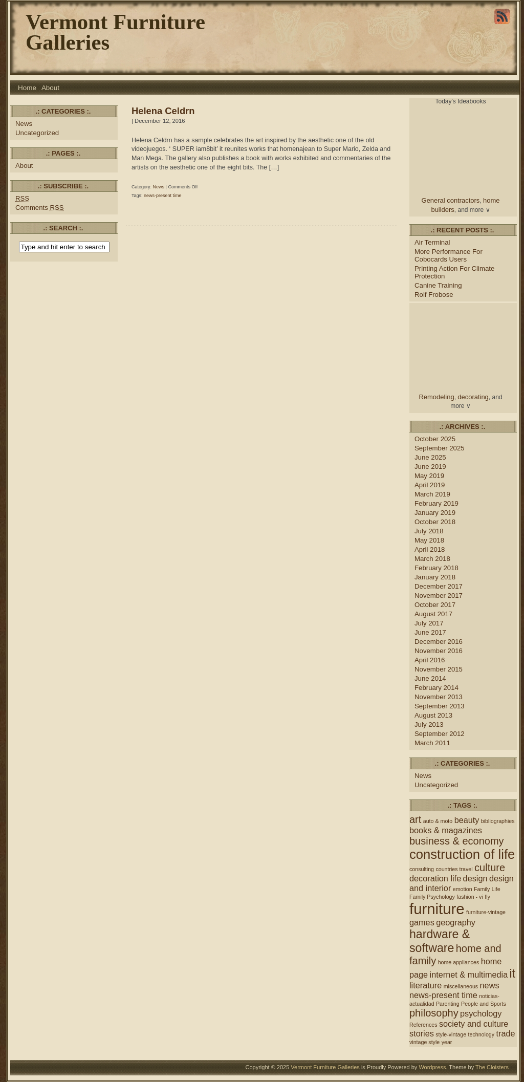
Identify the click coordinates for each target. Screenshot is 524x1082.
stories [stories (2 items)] (421, 1033)
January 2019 (434, 512)
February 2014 (436, 687)
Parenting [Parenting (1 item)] (448, 1004)
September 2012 (439, 734)
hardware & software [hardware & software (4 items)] (439, 941)
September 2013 (439, 706)
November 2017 (438, 595)
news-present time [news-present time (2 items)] (443, 995)
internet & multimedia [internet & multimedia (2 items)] (469, 974)
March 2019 (432, 494)
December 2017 (438, 586)
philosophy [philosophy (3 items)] (433, 1013)
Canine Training (438, 285)
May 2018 (429, 540)
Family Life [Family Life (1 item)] (487, 889)
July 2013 (429, 724)
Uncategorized (37, 133)
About (50, 88)
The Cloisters (492, 1067)
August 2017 (433, 614)
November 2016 (438, 651)
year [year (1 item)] (447, 1042)
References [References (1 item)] (423, 1025)
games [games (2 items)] (421, 922)
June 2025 (430, 457)
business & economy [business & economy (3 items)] (456, 841)
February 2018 (436, 568)
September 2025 (439, 448)
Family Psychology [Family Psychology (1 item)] (432, 897)
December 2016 (438, 641)
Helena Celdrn (163, 110)
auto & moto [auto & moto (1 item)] (437, 821)
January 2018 (434, 577)
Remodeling (436, 397)
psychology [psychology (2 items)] (480, 1013)
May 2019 (429, 476)
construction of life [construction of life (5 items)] (462, 854)
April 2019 (429, 485)
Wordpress (432, 1067)
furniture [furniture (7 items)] (437, 908)
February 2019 (436, 503)
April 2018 (429, 549)
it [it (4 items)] (513, 973)
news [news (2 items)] (489, 985)
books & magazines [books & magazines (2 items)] (445, 830)
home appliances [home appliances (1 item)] (458, 962)
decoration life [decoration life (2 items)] (435, 878)
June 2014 (430, 678)
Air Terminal (432, 242)
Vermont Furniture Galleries (115, 32)
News (23, 123)
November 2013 (438, 697)
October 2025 (434, 439)
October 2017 (434, 605)
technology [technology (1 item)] (481, 1034)
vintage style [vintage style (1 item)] (424, 1042)
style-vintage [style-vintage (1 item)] (450, 1034)
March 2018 (432, 558)
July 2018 (429, 531)
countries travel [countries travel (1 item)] (453, 869)
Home (27, 88)
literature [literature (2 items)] (425, 985)
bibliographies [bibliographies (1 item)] (498, 821)
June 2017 (430, 632)
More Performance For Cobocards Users (448, 255)
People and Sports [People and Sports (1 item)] (483, 1004)
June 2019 (430, 466)
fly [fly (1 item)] (487, 897)
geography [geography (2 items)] (455, 922)
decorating (473, 397)
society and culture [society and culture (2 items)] (474, 1023)
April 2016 (429, 660)
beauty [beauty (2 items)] (466, 820)
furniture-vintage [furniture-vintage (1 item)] (486, 912)
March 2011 (432, 743)
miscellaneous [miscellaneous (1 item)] (461, 986)
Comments (39, 207)
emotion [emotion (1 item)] (462, 889)
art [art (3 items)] (415, 819)
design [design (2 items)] (475, 878)
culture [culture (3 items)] (489, 867)
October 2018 (434, 522)
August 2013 (433, 715)
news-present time (163, 195)
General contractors (451, 200)
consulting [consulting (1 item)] (421, 869)
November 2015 (438, 669)
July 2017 (429, 623)
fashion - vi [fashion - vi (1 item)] (469, 897)
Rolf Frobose (433, 294)
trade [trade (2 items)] (505, 1033)
